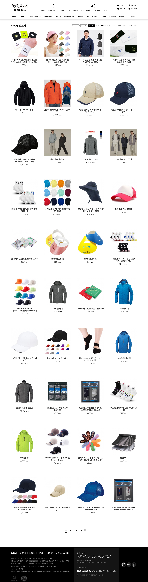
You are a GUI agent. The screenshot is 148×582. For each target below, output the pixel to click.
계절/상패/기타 (91, 16)
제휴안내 (41, 553)
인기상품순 (102, 26)
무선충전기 (89, 10)
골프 (105, 10)
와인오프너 (60, 10)
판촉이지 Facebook (134, 564)
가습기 (82, 10)
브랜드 (14, 16)
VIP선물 (121, 16)
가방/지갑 (80, 16)
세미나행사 (112, 16)
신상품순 (112, 26)
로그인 (121, 5)
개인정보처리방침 (62, 553)
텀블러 (75, 10)
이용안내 (23, 553)
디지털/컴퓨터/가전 (35, 16)
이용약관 (50, 553)
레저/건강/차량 (69, 16)
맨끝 (85, 530)
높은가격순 (133, 26)
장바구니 (122, 8)
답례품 (103, 16)
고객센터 (133, 8)
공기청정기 (98, 10)
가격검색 (132, 16)
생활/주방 (58, 16)
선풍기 (43, 10)
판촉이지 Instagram (123, 564)
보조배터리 (51, 10)
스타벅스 (68, 10)
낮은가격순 (122, 26)
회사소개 (14, 553)
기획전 (21, 16)
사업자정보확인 (33, 561)
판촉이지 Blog (128, 564)
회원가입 (133, 5)
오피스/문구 (48, 16)
